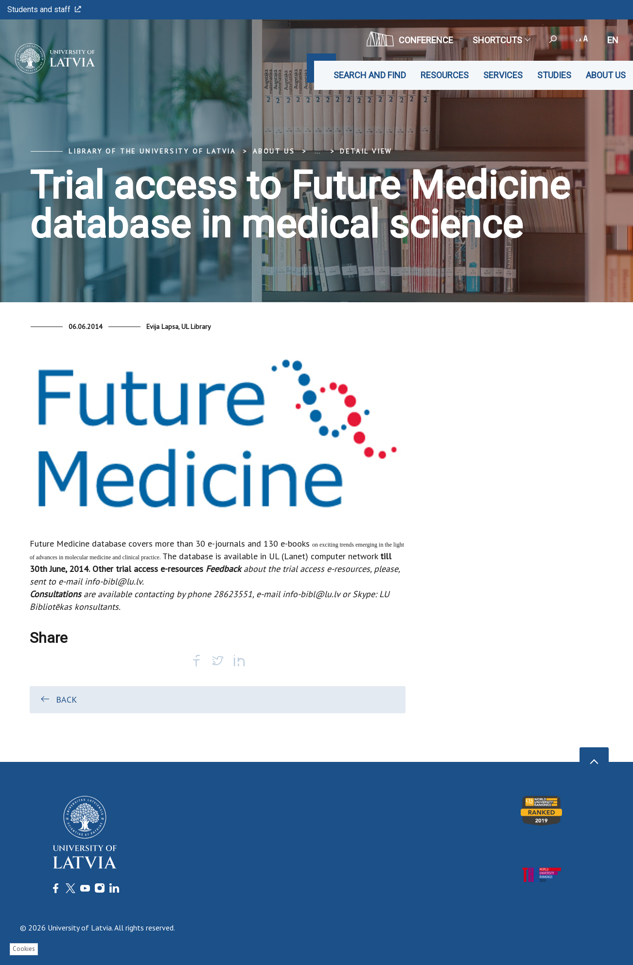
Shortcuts (501, 40)
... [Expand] (317, 151)
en (612, 40)
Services (503, 75)
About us (606, 75)
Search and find (370, 75)
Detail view (366, 151)
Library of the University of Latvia (152, 151)
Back (58, 699)
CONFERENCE (410, 38)
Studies (554, 75)
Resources (445, 75)
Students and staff (44, 9)
